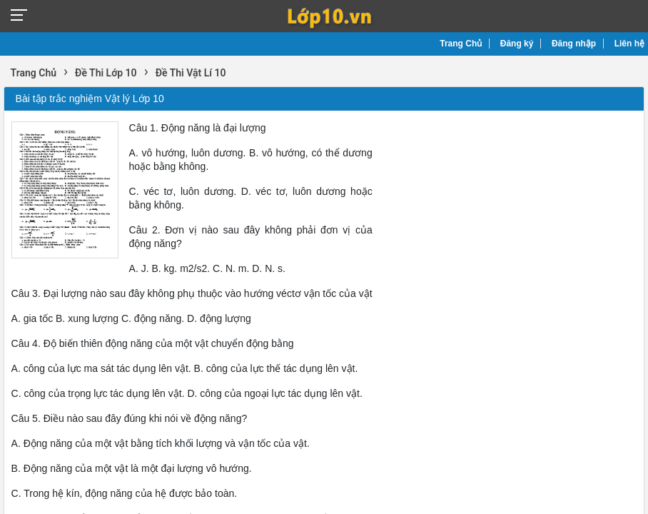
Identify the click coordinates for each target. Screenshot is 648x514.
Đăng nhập (574, 44)
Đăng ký (517, 44)
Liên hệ (629, 44)
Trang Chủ (461, 44)
